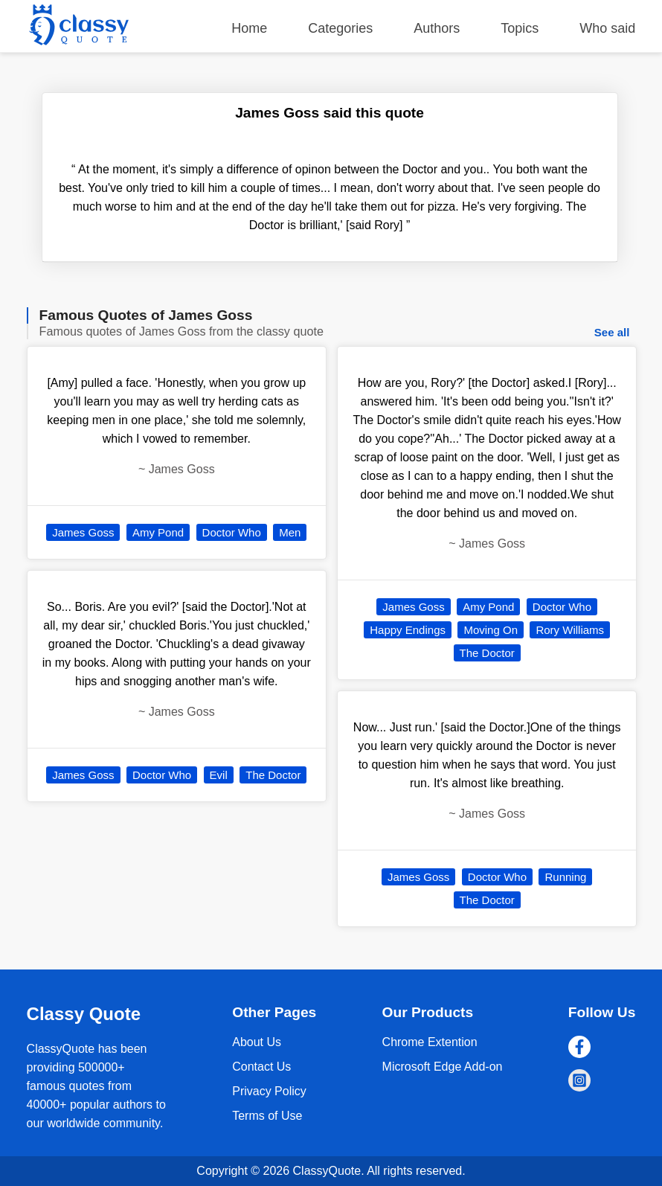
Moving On (490, 630)
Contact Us (261, 1066)
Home (249, 28)
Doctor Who (231, 532)
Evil (219, 775)
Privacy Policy (269, 1091)
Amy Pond (158, 532)
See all (612, 332)
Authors (437, 28)
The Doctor (273, 775)
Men (290, 532)
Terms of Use (267, 1115)
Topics (520, 28)
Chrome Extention (430, 1042)
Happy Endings (408, 630)
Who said (607, 28)
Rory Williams (570, 630)
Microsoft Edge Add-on (442, 1066)
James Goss (83, 532)
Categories (340, 28)
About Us (256, 1042)
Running (565, 877)
